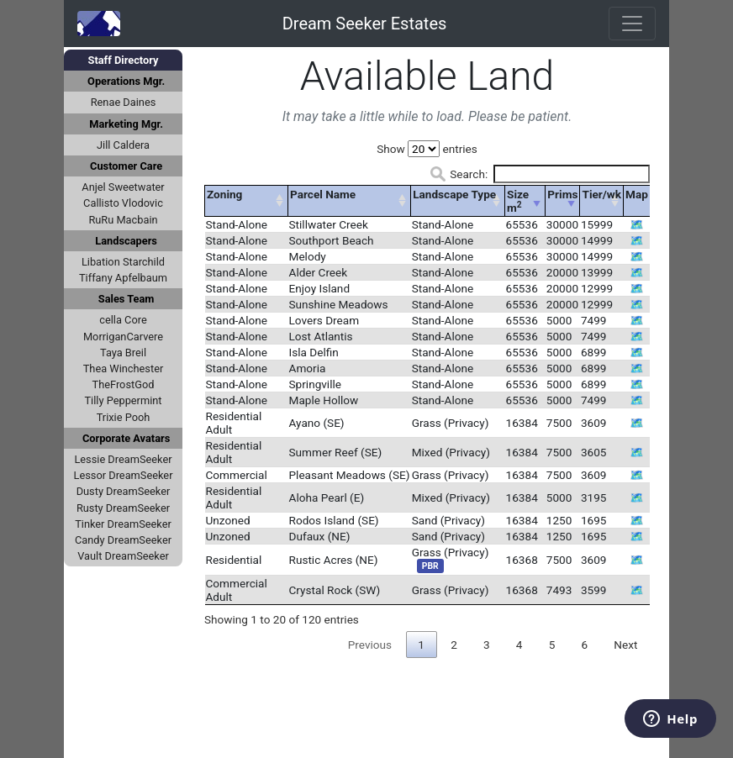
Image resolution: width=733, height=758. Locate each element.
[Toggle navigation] (632, 23)
